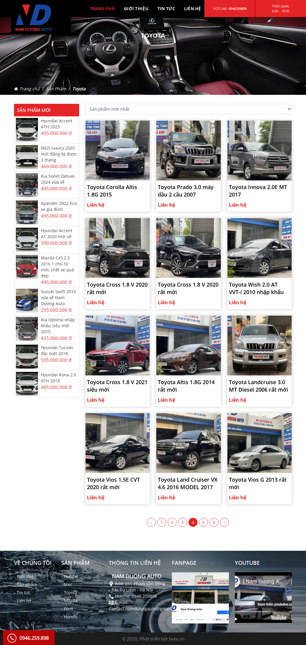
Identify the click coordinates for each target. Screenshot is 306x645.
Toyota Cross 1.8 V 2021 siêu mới (117, 385)
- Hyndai (69, 576)
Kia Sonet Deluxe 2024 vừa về (58, 179)
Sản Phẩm (56, 89)
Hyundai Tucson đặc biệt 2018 (57, 350)
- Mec (66, 584)
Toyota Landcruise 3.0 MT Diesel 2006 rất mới (258, 385)
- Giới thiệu (25, 576)
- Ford (67, 608)
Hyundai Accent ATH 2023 (56, 124)
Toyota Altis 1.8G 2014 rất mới (186, 385)
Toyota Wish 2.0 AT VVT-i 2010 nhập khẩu (256, 288)
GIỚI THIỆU (136, 8)
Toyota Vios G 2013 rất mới (258, 483)
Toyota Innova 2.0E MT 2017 (258, 190)
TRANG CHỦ (102, 8)
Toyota (78, 89)
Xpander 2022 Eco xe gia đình (59, 206)
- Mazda (69, 600)
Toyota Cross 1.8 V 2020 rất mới (117, 288)
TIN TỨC (166, 8)
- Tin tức (22, 592)
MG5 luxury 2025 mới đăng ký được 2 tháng (59, 154)
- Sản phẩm (25, 584)
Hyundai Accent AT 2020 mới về (56, 233)
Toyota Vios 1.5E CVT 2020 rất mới (113, 483)
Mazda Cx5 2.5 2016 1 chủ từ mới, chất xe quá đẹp (57, 267)
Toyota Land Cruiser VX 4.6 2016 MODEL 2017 (188, 483)
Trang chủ (29, 89)
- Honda (69, 617)
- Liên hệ (22, 600)
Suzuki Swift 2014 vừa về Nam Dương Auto (58, 297)
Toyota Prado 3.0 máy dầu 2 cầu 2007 (186, 190)
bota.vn (176, 639)
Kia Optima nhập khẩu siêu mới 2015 (58, 325)
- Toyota (69, 592)
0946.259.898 (34, 638)
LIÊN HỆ (192, 8)
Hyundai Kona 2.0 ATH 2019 (58, 378)
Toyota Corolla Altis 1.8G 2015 (112, 190)
